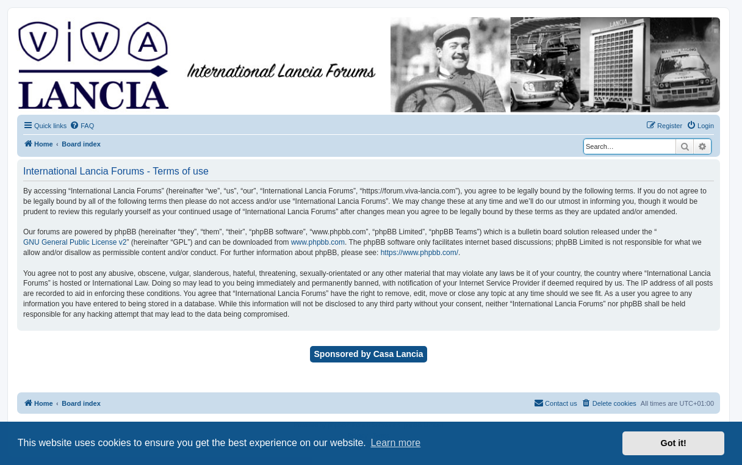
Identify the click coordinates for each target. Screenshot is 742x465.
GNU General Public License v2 (74, 242)
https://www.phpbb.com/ (419, 252)
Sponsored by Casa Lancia (368, 354)
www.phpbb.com (318, 242)
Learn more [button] (395, 443)
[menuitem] (82, 125)
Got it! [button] (673, 443)
